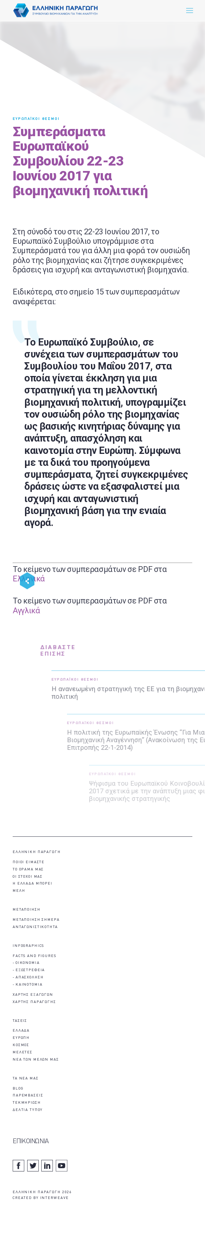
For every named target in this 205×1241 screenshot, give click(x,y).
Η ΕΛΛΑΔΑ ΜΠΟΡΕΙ (33, 884)
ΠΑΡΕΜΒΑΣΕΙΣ (28, 1096)
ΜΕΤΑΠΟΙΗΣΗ (27, 910)
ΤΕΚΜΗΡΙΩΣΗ (27, 1103)
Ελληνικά (29, 578)
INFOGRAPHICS (28, 946)
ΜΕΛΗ (19, 891)
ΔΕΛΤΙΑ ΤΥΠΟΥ (28, 1110)
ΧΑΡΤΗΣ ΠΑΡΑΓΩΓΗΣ (34, 1002)
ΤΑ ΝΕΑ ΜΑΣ (26, 1079)
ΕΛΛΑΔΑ (21, 1031)
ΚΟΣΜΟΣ (21, 1045)
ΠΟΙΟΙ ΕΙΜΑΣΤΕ (29, 862)
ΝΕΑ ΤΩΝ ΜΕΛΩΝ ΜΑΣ (36, 1060)
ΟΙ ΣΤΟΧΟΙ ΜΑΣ (28, 877)
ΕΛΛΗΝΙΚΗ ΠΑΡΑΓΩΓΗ (37, 852)
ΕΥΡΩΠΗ (21, 1038)
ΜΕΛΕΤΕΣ (23, 1052)
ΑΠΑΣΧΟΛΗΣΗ (30, 977)
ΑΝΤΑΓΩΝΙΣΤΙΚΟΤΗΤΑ (35, 927)
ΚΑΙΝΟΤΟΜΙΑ (29, 985)
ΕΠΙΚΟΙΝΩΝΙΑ (31, 1141)
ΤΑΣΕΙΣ (20, 1021)
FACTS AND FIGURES (35, 956)
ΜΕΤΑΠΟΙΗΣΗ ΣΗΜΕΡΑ (36, 920)
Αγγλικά (26, 610)
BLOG (18, 1089)
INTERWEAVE (54, 1198)
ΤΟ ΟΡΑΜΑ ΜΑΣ (28, 870)
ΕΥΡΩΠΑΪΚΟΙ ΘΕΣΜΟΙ (36, 119)
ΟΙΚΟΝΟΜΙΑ (28, 963)
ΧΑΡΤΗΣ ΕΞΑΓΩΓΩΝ (33, 995)
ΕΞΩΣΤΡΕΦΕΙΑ (30, 970)
